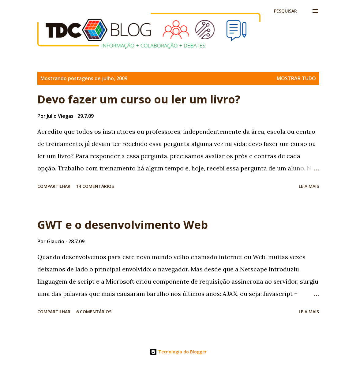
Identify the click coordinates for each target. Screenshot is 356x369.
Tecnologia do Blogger (178, 352)
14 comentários (95, 186)
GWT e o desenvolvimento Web (122, 224)
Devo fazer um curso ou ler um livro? (138, 99)
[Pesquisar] (285, 11)
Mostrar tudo (296, 78)
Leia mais (309, 186)
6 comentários (93, 312)
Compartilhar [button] (53, 186)
